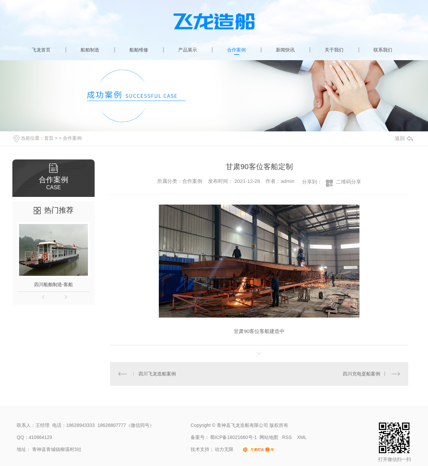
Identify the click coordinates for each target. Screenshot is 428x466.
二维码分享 (348, 182)
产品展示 (187, 49)
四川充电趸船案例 (361, 373)
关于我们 (334, 49)
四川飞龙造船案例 (157, 373)
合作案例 (236, 49)
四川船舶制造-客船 (53, 284)
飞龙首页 (41, 49)
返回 (404, 138)
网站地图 (268, 437)
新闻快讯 (285, 49)
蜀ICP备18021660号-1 (233, 437)
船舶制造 (90, 49)
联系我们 (382, 49)
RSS (287, 437)
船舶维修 (138, 49)
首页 (49, 138)
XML (302, 437)
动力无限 (224, 449)
